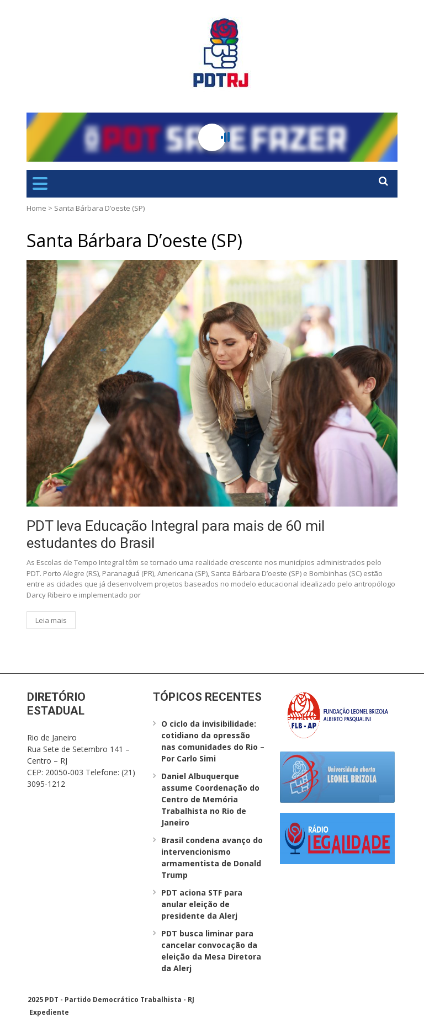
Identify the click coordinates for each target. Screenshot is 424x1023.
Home (36, 208)
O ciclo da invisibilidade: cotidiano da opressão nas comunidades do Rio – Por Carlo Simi (212, 741)
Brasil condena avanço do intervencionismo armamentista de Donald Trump (212, 857)
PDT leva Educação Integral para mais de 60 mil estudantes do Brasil (175, 534)
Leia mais (51, 620)
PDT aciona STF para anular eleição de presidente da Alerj (201, 904)
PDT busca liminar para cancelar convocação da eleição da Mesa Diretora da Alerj (211, 950)
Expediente (49, 1012)
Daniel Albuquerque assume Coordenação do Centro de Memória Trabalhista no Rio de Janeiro (210, 799)
